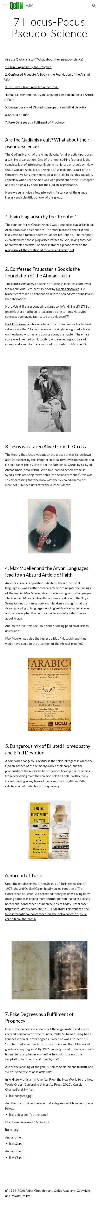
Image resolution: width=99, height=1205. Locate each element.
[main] (50, 27)
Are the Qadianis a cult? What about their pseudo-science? (44, 59)
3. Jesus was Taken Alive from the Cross (32, 87)
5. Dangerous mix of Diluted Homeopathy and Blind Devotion (46, 107)
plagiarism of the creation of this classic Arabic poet (39, 250)
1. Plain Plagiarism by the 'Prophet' (28, 67)
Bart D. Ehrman (15, 324)
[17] (82, 306)
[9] (85, 344)
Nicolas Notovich (67, 289)
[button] (5, 5)
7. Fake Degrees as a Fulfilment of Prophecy (35, 122)
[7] (67, 316)
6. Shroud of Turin (17, 115)
